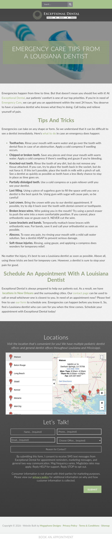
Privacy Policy (70, 525)
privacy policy (41, 477)
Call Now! (39, 4)
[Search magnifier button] (70, 4)
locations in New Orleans (17, 293)
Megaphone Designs (50, 525)
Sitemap (105, 525)
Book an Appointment (56, 537)
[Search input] (55, 4)
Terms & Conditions (89, 525)
